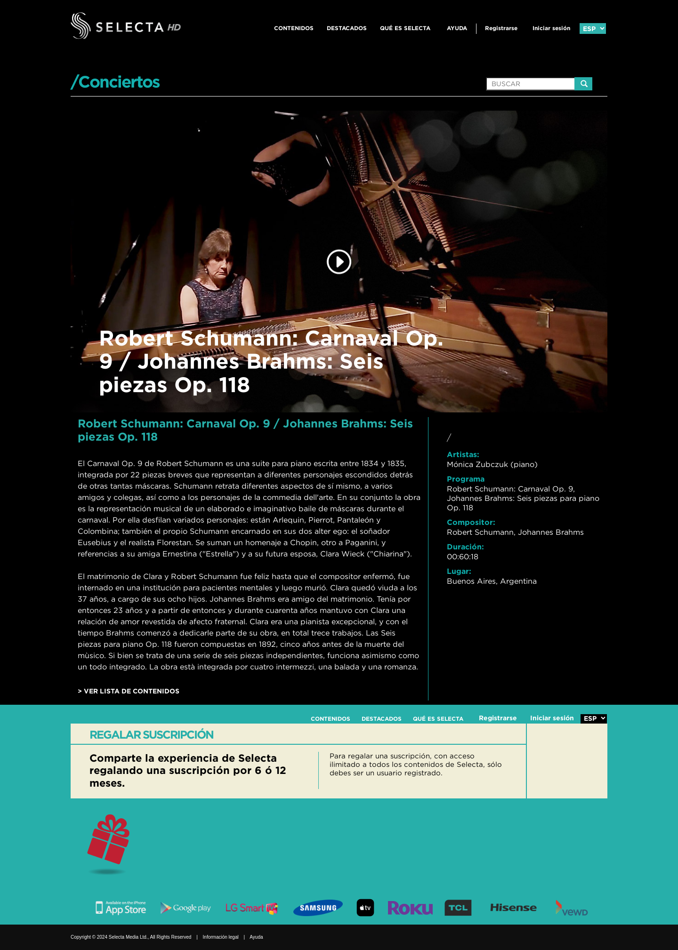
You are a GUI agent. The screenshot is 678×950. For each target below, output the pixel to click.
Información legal (221, 937)
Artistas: (463, 454)
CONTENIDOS (294, 28)
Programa (465, 479)
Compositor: (471, 522)
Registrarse (501, 28)
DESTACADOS (347, 28)
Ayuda (457, 28)
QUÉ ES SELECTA (405, 28)
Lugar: (459, 571)
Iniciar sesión (551, 28)
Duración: (465, 546)
